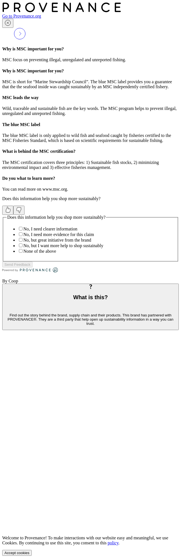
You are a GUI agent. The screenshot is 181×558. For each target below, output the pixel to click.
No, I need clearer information (50, 229)
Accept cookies (16, 553)
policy (113, 542)
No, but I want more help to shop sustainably (63, 245)
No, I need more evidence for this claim (58, 234)
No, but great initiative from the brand (57, 240)
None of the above (39, 251)
